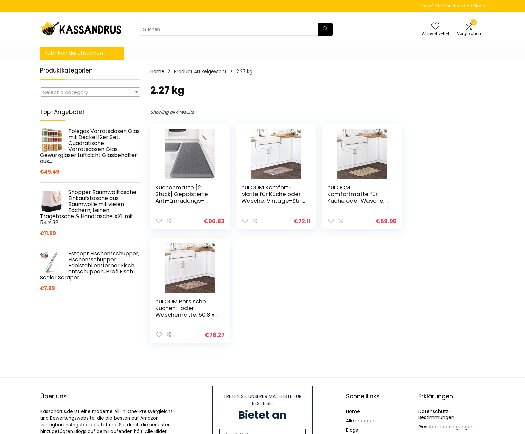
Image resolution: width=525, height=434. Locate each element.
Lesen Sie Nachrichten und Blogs (452, 6)
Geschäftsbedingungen (446, 426)
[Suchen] (325, 29)
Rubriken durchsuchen (73, 53)
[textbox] (90, 92)
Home (157, 71)
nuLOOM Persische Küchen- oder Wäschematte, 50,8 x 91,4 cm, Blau (440, 197)
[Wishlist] (435, 26)
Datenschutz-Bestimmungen (436, 414)
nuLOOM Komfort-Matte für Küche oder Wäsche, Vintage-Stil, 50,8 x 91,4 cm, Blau (271, 197)
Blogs (352, 430)
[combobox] (90, 92)
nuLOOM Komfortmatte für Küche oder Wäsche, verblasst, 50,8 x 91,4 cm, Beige (354, 200)
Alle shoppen (361, 420)
